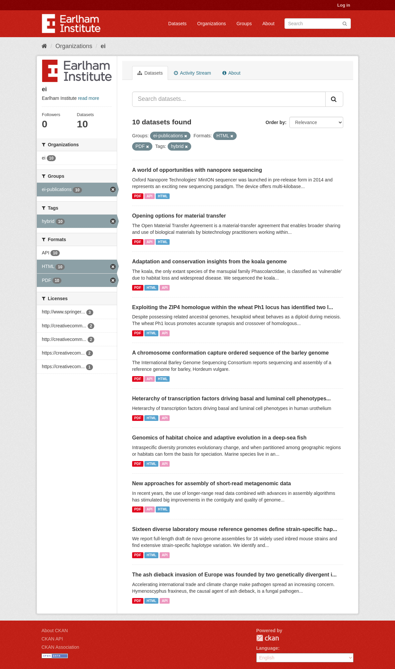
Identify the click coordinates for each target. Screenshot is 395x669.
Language (267, 648)
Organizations (211, 23)
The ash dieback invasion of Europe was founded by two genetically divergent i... (234, 574)
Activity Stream (192, 73)
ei (103, 46)
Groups (244, 23)
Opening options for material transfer (179, 216)
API (150, 196)
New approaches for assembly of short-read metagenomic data (211, 483)
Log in (343, 5)
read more (88, 98)
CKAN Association (60, 647)
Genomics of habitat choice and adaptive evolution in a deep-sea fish (219, 437)
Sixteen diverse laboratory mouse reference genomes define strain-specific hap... (234, 529)
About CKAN (54, 630)
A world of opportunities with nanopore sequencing (197, 170)
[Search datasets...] (229, 99)
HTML (163, 196)
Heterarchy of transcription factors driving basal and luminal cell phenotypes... (231, 398)
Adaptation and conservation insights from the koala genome (209, 261)
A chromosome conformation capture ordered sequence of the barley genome (230, 353)
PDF (137, 196)
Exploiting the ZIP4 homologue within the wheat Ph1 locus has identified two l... (232, 307)
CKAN (267, 638)
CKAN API (52, 638)
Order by (275, 122)
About (268, 23)
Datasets (177, 23)
